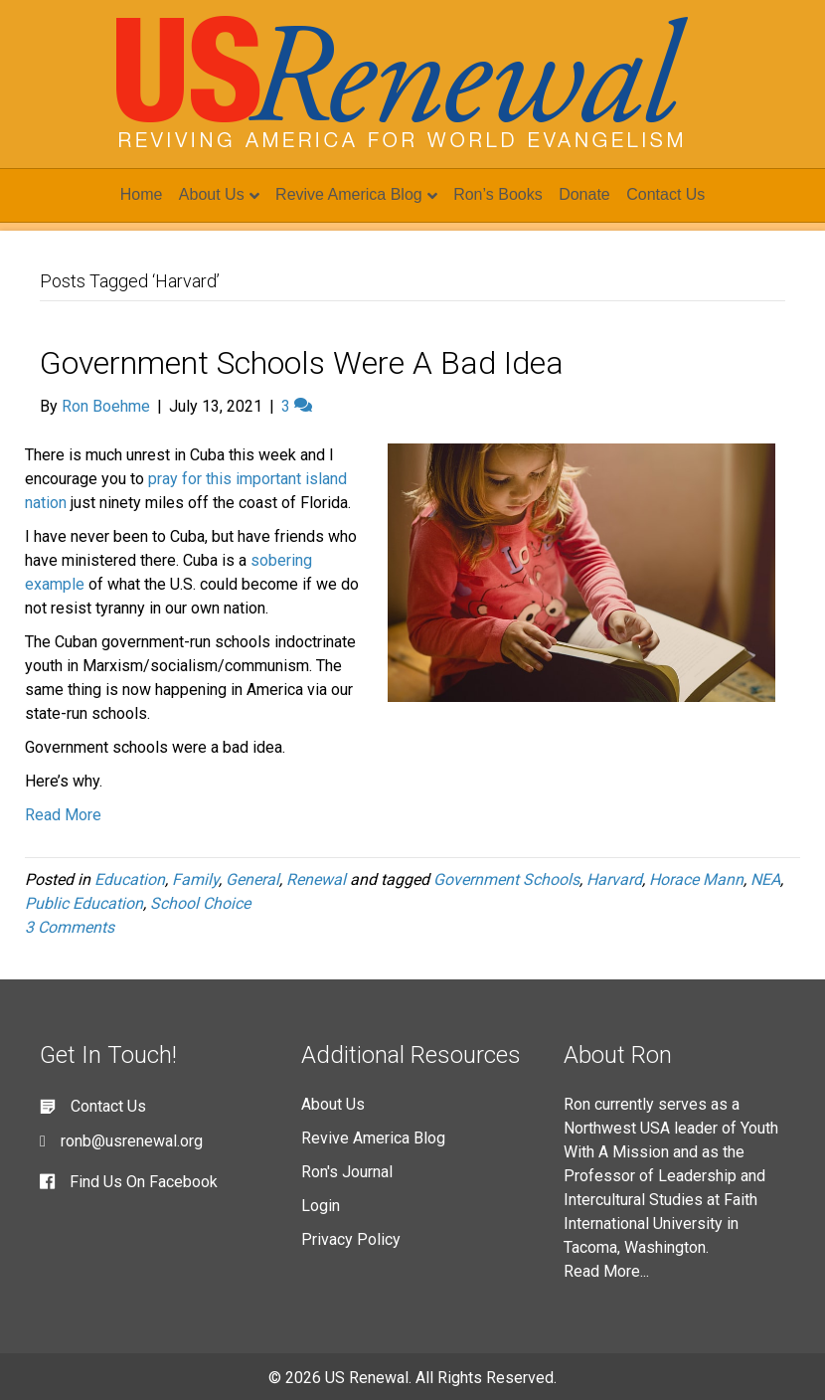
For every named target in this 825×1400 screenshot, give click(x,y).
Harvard (614, 879)
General (252, 879)
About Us (212, 194)
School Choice (200, 903)
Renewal (316, 879)
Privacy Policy (351, 1239)
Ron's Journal (347, 1171)
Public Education (84, 903)
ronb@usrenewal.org (132, 1141)
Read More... (606, 1271)
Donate (584, 194)
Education (129, 879)
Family (195, 879)
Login (320, 1205)
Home (141, 194)
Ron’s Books (498, 194)
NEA (765, 879)
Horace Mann (696, 879)
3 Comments (69, 927)
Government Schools (506, 879)
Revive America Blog (348, 194)
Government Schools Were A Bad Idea (302, 363)
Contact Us (665, 194)
